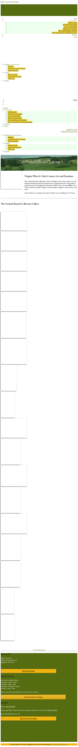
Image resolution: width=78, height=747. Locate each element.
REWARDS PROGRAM (69, 15)
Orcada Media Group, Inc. (59, 744)
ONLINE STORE (71, 13)
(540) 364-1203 (52, 710)
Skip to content (6, 2)
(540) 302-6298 (10, 707)
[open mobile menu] (75, 100)
